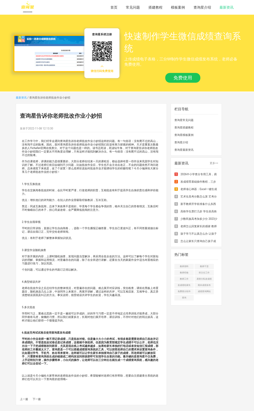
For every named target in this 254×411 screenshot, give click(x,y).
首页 (113, 7)
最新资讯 (226, 7)
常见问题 (133, 7)
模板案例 (178, 7)
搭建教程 (155, 7)
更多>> (214, 163)
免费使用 (182, 78)
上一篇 (24, 399)
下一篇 (37, 399)
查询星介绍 (202, 7)
